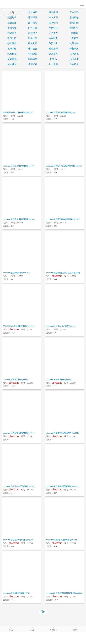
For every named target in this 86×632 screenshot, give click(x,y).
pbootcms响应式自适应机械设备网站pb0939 (64, 593)
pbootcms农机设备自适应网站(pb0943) (19, 486)
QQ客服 (53, 629)
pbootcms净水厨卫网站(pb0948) (16, 379)
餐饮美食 (11, 28)
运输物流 (32, 38)
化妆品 (53, 59)
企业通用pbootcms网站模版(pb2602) (18, 112)
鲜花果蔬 (74, 48)
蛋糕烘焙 (74, 22)
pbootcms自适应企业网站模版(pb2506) (19, 166)
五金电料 (74, 12)
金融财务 (53, 38)
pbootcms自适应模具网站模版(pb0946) (19, 433)
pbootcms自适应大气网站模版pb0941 (18, 540)
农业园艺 (11, 22)
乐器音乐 (74, 59)
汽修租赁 (11, 53)
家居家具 (53, 53)
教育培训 (74, 28)
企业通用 (32, 12)
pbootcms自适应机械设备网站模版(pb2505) (64, 166)
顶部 (75, 629)
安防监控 (53, 33)
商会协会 (74, 64)
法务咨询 (74, 38)
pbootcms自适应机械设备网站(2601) (61, 112)
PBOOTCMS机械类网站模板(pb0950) (18, 326)
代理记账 (32, 64)
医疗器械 (74, 53)
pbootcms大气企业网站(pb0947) (59, 379)
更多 (43, 611)
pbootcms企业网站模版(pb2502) (16, 273)
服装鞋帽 (32, 43)
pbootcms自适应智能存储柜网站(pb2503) (63, 219)
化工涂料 (53, 64)
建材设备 (32, 48)
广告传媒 (32, 28)
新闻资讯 (11, 59)
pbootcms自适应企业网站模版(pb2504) (19, 219)
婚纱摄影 (53, 48)
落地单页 (32, 59)
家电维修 (74, 17)
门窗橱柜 (74, 33)
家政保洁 (32, 33)
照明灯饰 (11, 17)
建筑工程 (11, 38)
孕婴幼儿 (53, 43)
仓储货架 (32, 53)
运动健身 (11, 64)
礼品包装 (74, 43)
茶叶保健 (11, 43)
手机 (32, 629)
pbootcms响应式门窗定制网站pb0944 (61, 540)
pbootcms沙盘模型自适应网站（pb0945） (63, 433)
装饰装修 (11, 48)
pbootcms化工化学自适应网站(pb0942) (62, 486)
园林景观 (32, 22)
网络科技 (53, 28)
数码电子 (11, 33)
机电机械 (53, 12)
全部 (12, 12)
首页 (11, 629)
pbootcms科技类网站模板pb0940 (16, 593)
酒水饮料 (53, 22)
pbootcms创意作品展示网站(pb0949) (61, 326)
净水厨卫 (53, 17)
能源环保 (32, 17)
